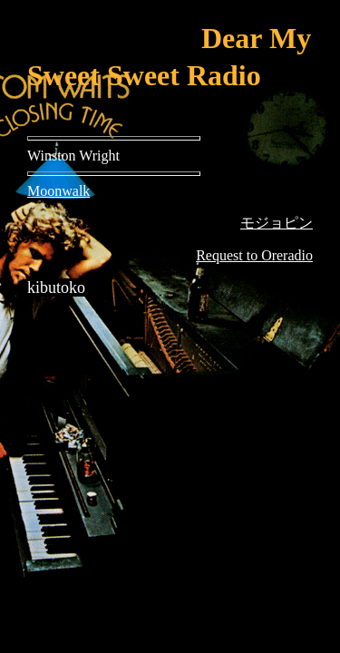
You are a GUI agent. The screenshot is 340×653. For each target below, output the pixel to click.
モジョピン (276, 222)
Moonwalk (58, 191)
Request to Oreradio (254, 255)
